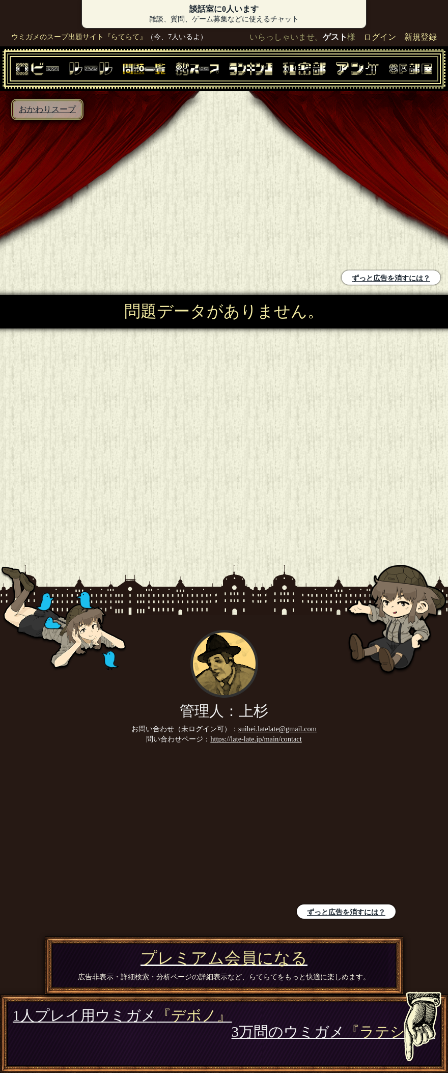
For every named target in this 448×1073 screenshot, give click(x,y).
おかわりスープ (47, 109)
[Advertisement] (114, 196)
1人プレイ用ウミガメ (122, 1015)
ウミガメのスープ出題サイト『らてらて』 (79, 37)
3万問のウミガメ (333, 1032)
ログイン (379, 37)
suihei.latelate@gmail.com (277, 729)
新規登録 (420, 37)
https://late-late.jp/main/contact (255, 739)
